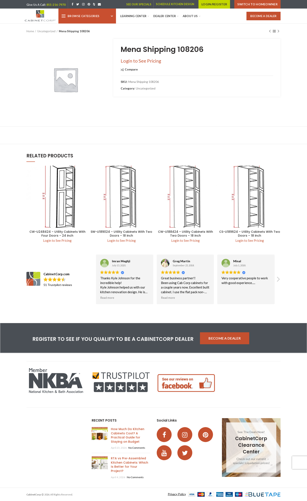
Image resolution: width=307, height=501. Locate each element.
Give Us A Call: (36, 4)
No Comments (136, 447)
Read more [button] (107, 297)
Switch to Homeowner (257, 4)
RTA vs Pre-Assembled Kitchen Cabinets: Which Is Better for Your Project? (129, 464)
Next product (278, 31)
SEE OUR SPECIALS (138, 4)
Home (30, 31)
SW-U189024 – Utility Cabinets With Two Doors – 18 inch (121, 233)
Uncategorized (46, 31)
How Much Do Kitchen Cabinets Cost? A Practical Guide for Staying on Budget (127, 435)
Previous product (270, 31)
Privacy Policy (177, 494)
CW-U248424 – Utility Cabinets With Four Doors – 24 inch (57, 233)
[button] (278, 280)
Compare (131, 69)
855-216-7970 (56, 4)
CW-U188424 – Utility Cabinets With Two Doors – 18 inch (185, 233)
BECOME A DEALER (263, 16)
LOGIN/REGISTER (214, 4)
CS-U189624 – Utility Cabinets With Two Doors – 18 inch (249, 233)
